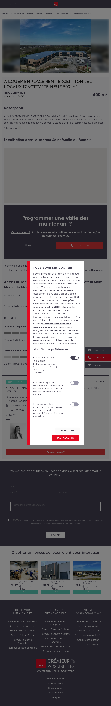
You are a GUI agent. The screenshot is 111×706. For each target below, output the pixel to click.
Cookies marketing (50, 410)
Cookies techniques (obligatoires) (50, 365)
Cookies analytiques (50, 388)
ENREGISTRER (67, 430)
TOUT (65, 437)
